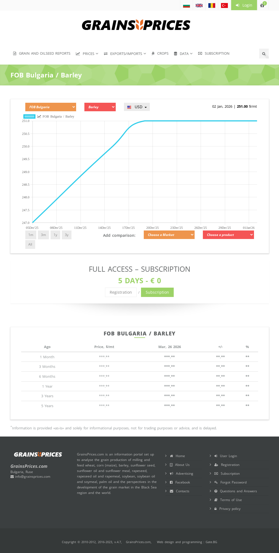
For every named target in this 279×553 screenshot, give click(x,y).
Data (181, 53)
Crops (160, 53)
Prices (85, 53)
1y (55, 234)
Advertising (181, 473)
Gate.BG (211, 542)
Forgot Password (230, 482)
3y (66, 234)
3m (43, 234)
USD (137, 106)
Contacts (179, 491)
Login (244, 5)
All (30, 244)
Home (177, 456)
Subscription (214, 53)
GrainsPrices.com (138, 542)
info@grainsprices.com (30, 476)
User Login (225, 456)
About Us (180, 464)
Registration (121, 292)
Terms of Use (228, 500)
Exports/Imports (123, 53)
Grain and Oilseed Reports (41, 53)
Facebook (180, 482)
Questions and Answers (235, 491)
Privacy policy (227, 508)
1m (30, 234)
